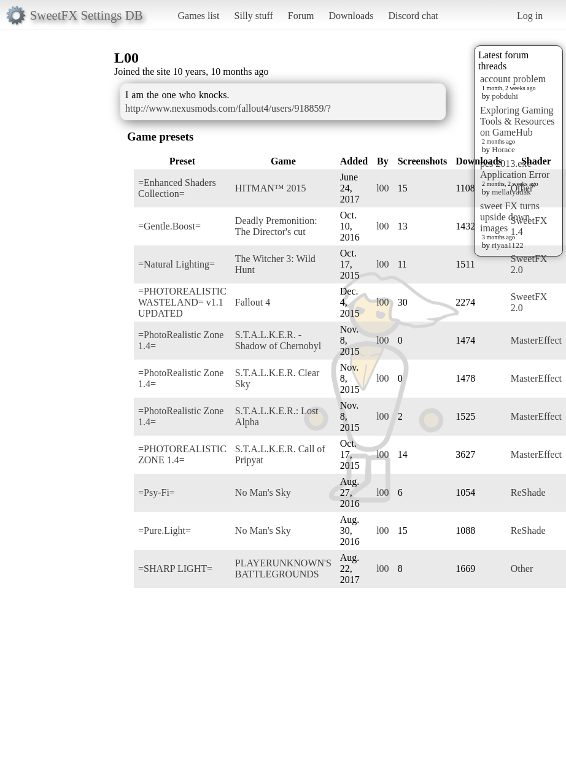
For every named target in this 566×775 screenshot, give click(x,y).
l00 (382, 188)
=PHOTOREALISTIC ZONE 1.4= (182, 454)
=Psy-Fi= (156, 492)
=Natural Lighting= (176, 264)
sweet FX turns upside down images (510, 217)
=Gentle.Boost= (169, 226)
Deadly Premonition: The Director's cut (276, 226)
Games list (199, 15)
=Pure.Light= (164, 530)
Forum (301, 15)
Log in (530, 15)
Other (522, 188)
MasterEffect (536, 340)
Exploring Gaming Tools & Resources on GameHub (517, 121)
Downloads (350, 15)
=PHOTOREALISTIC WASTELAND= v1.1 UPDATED (182, 302)
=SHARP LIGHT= (175, 568)
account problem (513, 79)
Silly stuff (254, 15)
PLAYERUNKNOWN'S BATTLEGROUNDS (283, 568)
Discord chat (413, 15)
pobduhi (505, 96)
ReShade (528, 492)
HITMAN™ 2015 (270, 188)
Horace (503, 149)
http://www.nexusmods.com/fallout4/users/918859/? (228, 108)
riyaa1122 (508, 245)
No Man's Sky (263, 492)
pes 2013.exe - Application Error (514, 169)
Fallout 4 (252, 302)
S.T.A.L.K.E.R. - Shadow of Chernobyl (278, 340)
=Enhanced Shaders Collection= (177, 188)
